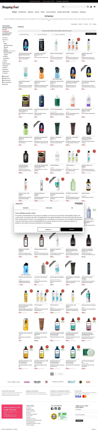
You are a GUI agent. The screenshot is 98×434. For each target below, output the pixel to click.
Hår (90, 24)
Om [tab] (72, 208)
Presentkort (6, 35)
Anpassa (48, 229)
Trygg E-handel (30, 425)
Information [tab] (49, 208)
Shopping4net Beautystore (33, 423)
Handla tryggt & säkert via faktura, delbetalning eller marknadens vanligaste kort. (85, 393)
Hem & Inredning (51, 12)
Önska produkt (6, 80)
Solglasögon (5, 65)
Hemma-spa (5, 69)
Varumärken (74, 12)
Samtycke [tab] (26, 208)
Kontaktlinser (22, 12)
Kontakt (28, 412)
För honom (86, 24)
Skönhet (14, 12)
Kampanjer (83, 12)
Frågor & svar (6, 78)
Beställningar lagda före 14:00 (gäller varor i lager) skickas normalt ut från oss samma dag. (37, 392)
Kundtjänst (5, 76)
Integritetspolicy (31, 419)
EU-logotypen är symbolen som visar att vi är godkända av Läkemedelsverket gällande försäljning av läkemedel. (61, 393)
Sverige (94, 429)
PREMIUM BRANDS (7, 28)
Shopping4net (74, 24)
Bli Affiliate (29, 415)
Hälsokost (30, 12)
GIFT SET (4, 29)
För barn (4, 62)
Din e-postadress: (80, 415)
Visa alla (60, 374)
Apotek (37, 12)
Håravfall (6, 47)
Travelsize (4, 67)
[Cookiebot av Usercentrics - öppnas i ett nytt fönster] (76, 204)
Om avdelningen (6, 82)
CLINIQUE (5, 73)
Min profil (28, 408)
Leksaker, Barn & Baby (63, 12)
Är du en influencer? (31, 414)
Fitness (43, 12)
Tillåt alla (71, 229)
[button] (94, 6)
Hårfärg (5, 49)
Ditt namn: (78, 409)
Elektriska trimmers (8, 45)
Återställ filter (91, 33)
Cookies (28, 417)
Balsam (5, 43)
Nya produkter (7, 33)
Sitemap (15, 429)
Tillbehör (6, 54)
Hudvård (5, 56)
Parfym (5, 60)
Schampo (94, 24)
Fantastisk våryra (35, 1)
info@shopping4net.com (10, 416)
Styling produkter (8, 53)
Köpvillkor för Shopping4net (34, 420)
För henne (5, 38)
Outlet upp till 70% (48, 1)
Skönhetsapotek (6, 64)
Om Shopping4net (30, 422)
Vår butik (5, 84)
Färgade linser (5, 71)
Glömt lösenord (30, 411)
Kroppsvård (6, 58)
